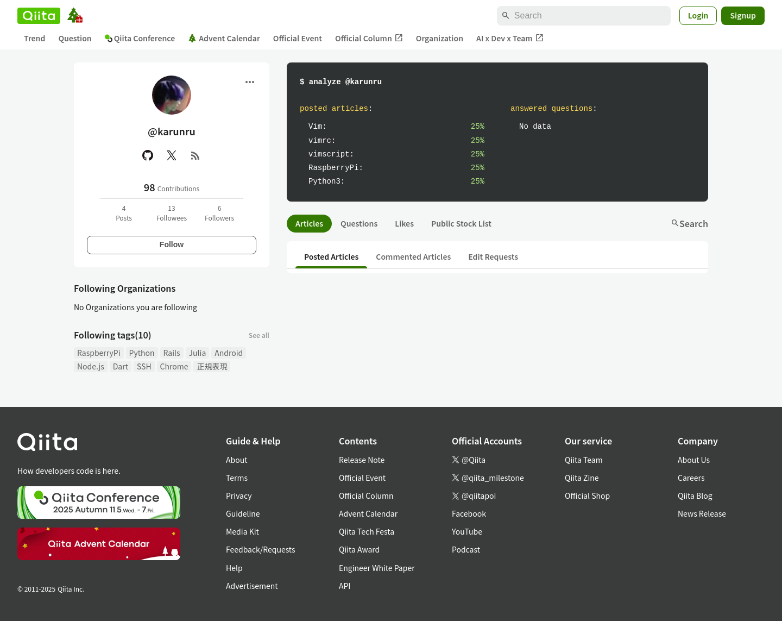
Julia (197, 352)
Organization (439, 38)
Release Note (361, 459)
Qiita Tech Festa (366, 531)
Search (689, 223)
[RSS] (195, 155)
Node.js (90, 366)
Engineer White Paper (377, 567)
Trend (34, 38)
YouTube (467, 531)
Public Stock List (461, 223)
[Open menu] (250, 82)
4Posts (124, 212)
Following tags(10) (113, 334)
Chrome (174, 366)
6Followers (219, 212)
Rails (171, 352)
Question (74, 38)
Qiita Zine (582, 477)
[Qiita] (38, 16)
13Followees (171, 212)
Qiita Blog (695, 495)
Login (698, 15)
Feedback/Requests (260, 549)
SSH (144, 366)
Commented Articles (413, 256)
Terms (237, 477)
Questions (358, 223)
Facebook (469, 513)
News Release (702, 513)
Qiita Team (584, 459)
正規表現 (212, 366)
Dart (120, 366)
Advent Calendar (224, 38)
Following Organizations (124, 287)
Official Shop (587, 495)
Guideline (243, 513)
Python (142, 352)
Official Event (297, 38)
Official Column (369, 38)
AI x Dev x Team (510, 38)
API (344, 585)
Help (234, 567)
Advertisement (252, 585)
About (236, 459)
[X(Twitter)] (172, 155)
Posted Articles (331, 256)
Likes (404, 223)
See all (259, 335)
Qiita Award (359, 549)
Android (229, 352)
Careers (691, 477)
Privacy (238, 495)
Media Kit (242, 531)
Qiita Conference (140, 38)
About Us (694, 459)
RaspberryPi (99, 352)
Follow (172, 244)
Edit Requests (493, 256)
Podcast (466, 549)
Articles (309, 223)
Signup (743, 15)
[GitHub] (148, 155)
